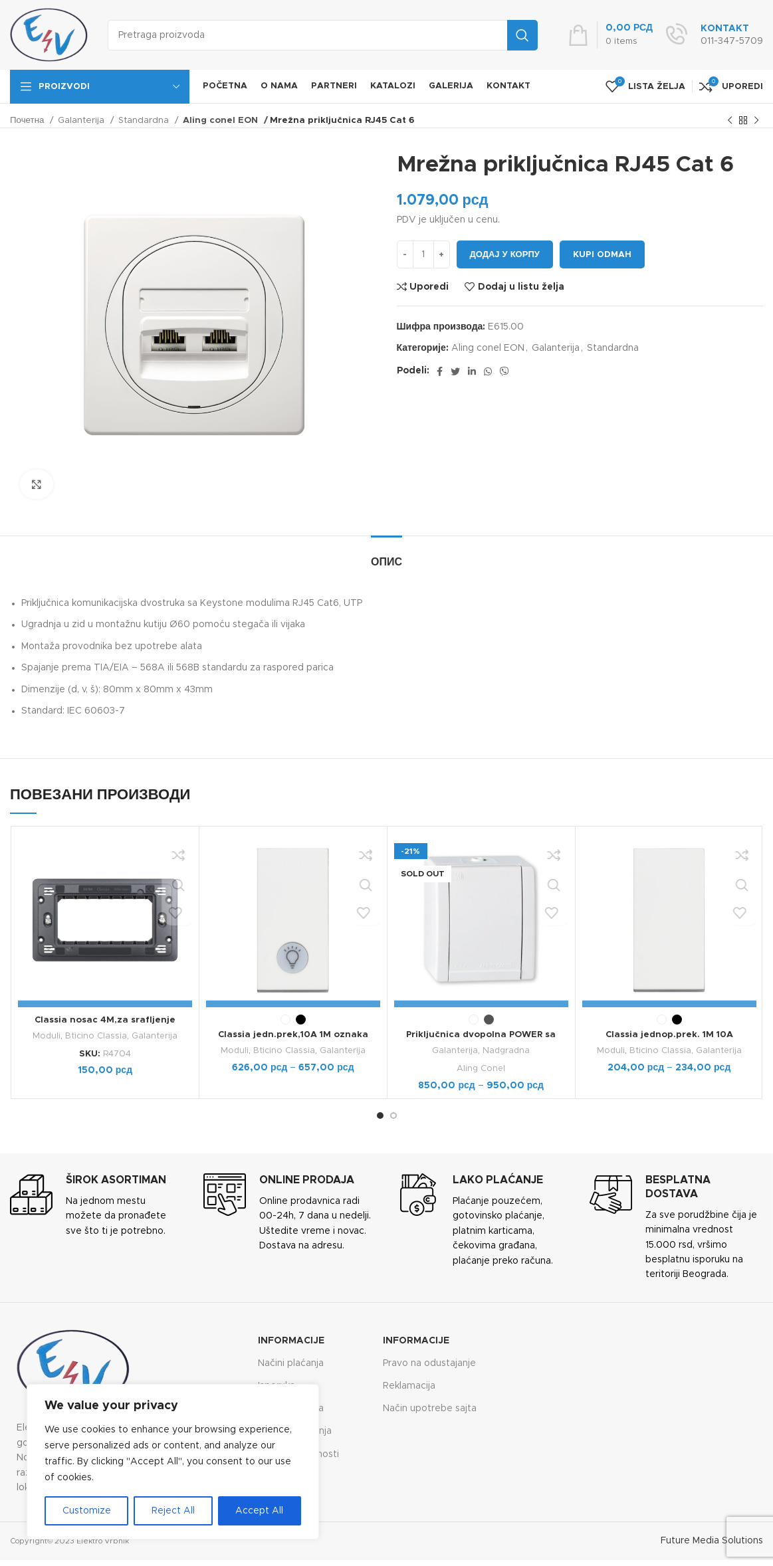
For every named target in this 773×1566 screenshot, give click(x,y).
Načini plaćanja (291, 1362)
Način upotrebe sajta (430, 1408)
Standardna (144, 120)
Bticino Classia (96, 1035)
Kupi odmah (602, 254)
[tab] (386, 556)
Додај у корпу (505, 254)
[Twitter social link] (455, 371)
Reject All (173, 1511)
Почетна (28, 120)
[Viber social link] (504, 371)
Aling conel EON (219, 120)
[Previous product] (729, 121)
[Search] (323, 35)
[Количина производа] (423, 254)
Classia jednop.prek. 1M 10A (669, 1034)
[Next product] (756, 121)
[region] (173, 1461)
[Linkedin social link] (472, 371)
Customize (86, 1511)
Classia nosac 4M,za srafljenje (104, 1020)
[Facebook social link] (440, 371)
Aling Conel (481, 1068)
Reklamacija (409, 1385)
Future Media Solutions (712, 1540)
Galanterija (82, 120)
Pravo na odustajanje (429, 1362)
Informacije (291, 1340)
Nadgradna (506, 1050)
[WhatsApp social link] (488, 371)
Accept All (259, 1511)
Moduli (46, 1035)
